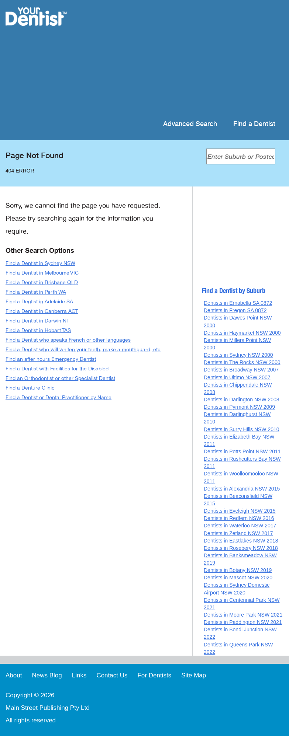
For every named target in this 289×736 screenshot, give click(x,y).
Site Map (193, 675)
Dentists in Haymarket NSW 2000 (242, 333)
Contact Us (111, 675)
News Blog (47, 675)
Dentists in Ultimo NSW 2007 (237, 377)
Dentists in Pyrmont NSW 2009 (239, 407)
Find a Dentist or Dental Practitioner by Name (58, 397)
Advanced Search (190, 124)
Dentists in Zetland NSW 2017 (238, 533)
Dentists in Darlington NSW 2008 (241, 399)
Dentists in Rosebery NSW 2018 (241, 548)
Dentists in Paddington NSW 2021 (243, 622)
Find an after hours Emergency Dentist (51, 359)
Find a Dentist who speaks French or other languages (68, 340)
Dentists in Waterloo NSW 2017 (240, 526)
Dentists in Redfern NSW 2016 (239, 518)
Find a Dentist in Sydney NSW (40, 263)
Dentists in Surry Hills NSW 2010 (241, 429)
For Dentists (154, 675)
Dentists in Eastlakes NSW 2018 (241, 541)
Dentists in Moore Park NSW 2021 (243, 615)
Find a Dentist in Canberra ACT (42, 311)
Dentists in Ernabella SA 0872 (238, 303)
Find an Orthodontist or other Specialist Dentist (60, 378)
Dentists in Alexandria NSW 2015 (242, 489)
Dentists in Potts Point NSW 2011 (242, 451)
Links (79, 675)
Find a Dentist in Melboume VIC (42, 273)
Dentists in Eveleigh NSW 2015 (240, 511)
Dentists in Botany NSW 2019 (238, 570)
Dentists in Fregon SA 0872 (235, 310)
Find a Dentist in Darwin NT (37, 321)
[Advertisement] (180, 59)
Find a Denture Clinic (30, 388)
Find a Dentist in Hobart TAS (38, 330)
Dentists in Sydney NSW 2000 (238, 355)
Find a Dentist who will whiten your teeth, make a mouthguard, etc (83, 349)
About (14, 675)
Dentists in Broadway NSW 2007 (241, 370)
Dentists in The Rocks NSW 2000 (242, 362)
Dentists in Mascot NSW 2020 (238, 577)
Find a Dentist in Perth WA (36, 292)
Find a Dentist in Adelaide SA (39, 302)
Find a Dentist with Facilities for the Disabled (57, 369)
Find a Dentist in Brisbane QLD (42, 282)
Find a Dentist (254, 124)
